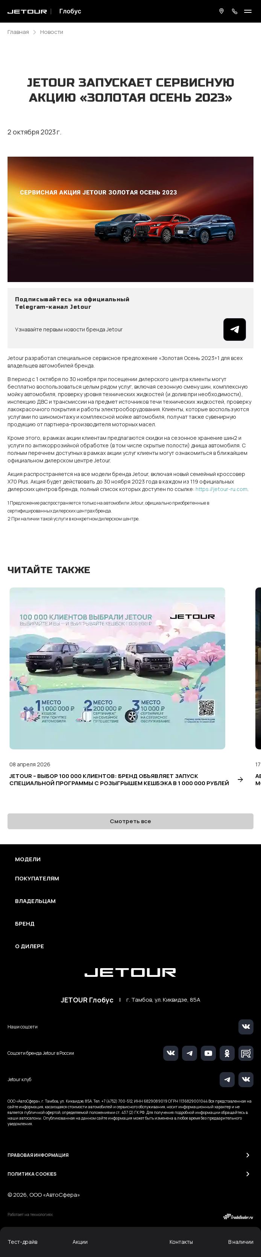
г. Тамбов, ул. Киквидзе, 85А (163, 1000)
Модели (28, 859)
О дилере (29, 946)
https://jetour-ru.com (221, 489)
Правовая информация (38, 1155)
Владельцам (35, 901)
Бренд (25, 923)
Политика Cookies (32, 1174)
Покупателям (37, 878)
